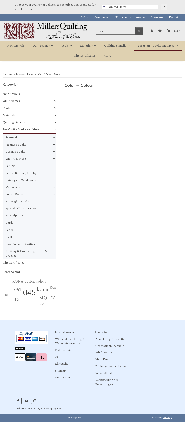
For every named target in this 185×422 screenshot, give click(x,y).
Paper (9, 230)
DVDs (9, 237)
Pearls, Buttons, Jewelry (20, 173)
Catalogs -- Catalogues (20, 180)
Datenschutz (63, 350)
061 (17, 289)
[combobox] (130, 7)
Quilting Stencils (14, 122)
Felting (10, 166)
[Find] (116, 31)
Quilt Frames (11, 101)
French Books (14, 194)
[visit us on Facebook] (18, 401)
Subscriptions (14, 215)
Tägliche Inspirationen (130, 17)
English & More (15, 159)
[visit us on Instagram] (34, 401)
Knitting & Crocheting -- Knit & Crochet (26, 253)
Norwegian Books (17, 201)
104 (42, 303)
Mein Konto (103, 359)
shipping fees (53, 409)
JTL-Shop (167, 417)
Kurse (107, 55)
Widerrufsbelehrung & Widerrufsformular (70, 341)
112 (15, 300)
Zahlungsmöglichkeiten (111, 366)
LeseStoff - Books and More (21, 129)
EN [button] (83, 17)
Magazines (12, 187)
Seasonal (11, 137)
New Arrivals (11, 94)
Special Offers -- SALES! (21, 208)
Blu (7, 295)
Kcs (53, 288)
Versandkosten (105, 373)
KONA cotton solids (29, 281)
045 (29, 293)
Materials (9, 115)
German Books (15, 152)
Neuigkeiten (101, 17)
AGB (58, 357)
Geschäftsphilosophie (109, 346)
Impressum (62, 377)
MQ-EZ (47, 297)
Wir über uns (103, 352)
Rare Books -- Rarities (20, 244)
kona (42, 289)
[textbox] (130, 7)
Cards (9, 222)
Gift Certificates (13, 262)
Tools (6, 108)
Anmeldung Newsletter (110, 339)
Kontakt (174, 17)
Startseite (157, 17)
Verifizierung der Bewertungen (106, 382)
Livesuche (61, 363)
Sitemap (60, 370)
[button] (152, 31)
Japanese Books (15, 145)
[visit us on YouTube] (26, 401)
